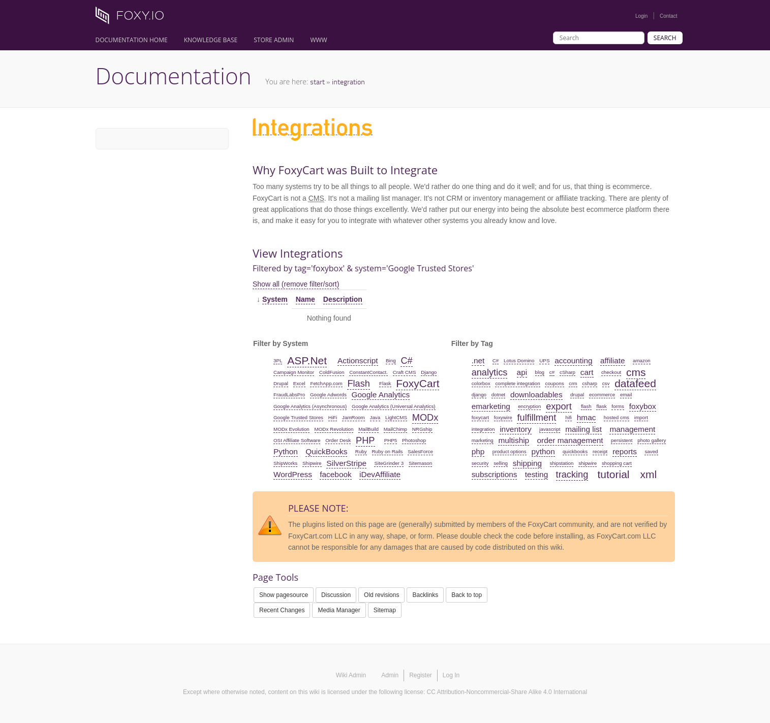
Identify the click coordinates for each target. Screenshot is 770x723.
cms (636, 372)
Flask (385, 383)
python (543, 451)
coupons (554, 383)
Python (285, 451)
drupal (577, 394)
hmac (586, 417)
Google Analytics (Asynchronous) (310, 406)
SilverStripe (346, 463)
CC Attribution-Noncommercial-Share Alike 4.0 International (507, 692)
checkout (611, 372)
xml (648, 474)
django (479, 394)
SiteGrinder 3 (389, 463)
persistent (621, 440)
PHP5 (390, 440)
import (641, 417)
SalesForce (420, 451)
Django (429, 372)
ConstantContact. (368, 372)
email (626, 394)
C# (406, 361)
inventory (515, 429)
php (478, 451)
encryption (529, 406)
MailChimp (395, 429)
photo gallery (651, 440)
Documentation (174, 75)
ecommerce (602, 394)
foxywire (503, 417)
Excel (299, 383)
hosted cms (616, 417)
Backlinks (425, 595)
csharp (589, 383)
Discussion (336, 595)
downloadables (536, 394)
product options (509, 451)
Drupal (280, 383)
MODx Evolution (291, 429)
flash (586, 406)
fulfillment (536, 418)
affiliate (612, 360)
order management (570, 440)
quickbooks (575, 451)
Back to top (466, 595)
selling (501, 463)
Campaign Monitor (293, 372)
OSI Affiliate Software (296, 440)
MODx (425, 418)
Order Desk (338, 440)
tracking (572, 474)
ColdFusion (332, 372)
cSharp (567, 372)
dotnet (498, 394)
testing (536, 474)
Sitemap (385, 610)
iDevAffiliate (380, 474)
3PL (277, 360)
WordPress (292, 474)
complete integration (517, 383)
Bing (391, 360)
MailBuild (368, 429)
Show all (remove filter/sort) (296, 284)
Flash (358, 384)
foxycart (480, 417)
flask (601, 406)
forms (617, 406)
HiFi (332, 417)
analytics (490, 372)
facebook (335, 474)
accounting (573, 360)
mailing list (583, 429)
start (317, 81)
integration (348, 81)
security (480, 463)
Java (375, 417)
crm (573, 383)
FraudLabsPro (289, 394)
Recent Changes (281, 610)
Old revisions (381, 595)
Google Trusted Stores (298, 417)
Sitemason (420, 463)
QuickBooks (326, 451)
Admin (389, 675)
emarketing (491, 406)
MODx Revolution (334, 429)
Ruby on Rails (387, 451)
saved (651, 451)
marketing (483, 440)
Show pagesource (283, 595)
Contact (668, 16)
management (632, 429)
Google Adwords (328, 394)
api (522, 372)
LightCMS (396, 417)
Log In (451, 675)
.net (478, 360)
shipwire (587, 463)
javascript (549, 429)
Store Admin (274, 40)
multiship (513, 440)
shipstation (562, 463)
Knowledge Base (211, 40)
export (559, 406)
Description (342, 299)
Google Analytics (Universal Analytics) (393, 406)
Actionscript (357, 360)
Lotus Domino (519, 360)
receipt (600, 451)
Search (665, 38)
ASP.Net (307, 360)
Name (305, 299)
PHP (365, 440)
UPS (544, 360)
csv (606, 383)
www (318, 40)
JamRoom (353, 417)
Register (420, 675)
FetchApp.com (326, 383)
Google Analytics (381, 394)
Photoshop (414, 440)
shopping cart (617, 463)
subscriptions (494, 474)
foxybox (642, 406)
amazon (642, 360)
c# (552, 372)
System (275, 299)
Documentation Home (132, 40)
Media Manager (339, 610)
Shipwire (312, 463)
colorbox (481, 383)
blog (540, 372)
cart (587, 372)
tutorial (613, 474)
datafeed (635, 383)
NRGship (422, 429)
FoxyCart (417, 383)
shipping (527, 463)
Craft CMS (404, 372)
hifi (568, 417)
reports (624, 451)
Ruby (361, 451)
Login (641, 16)
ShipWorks (285, 463)
